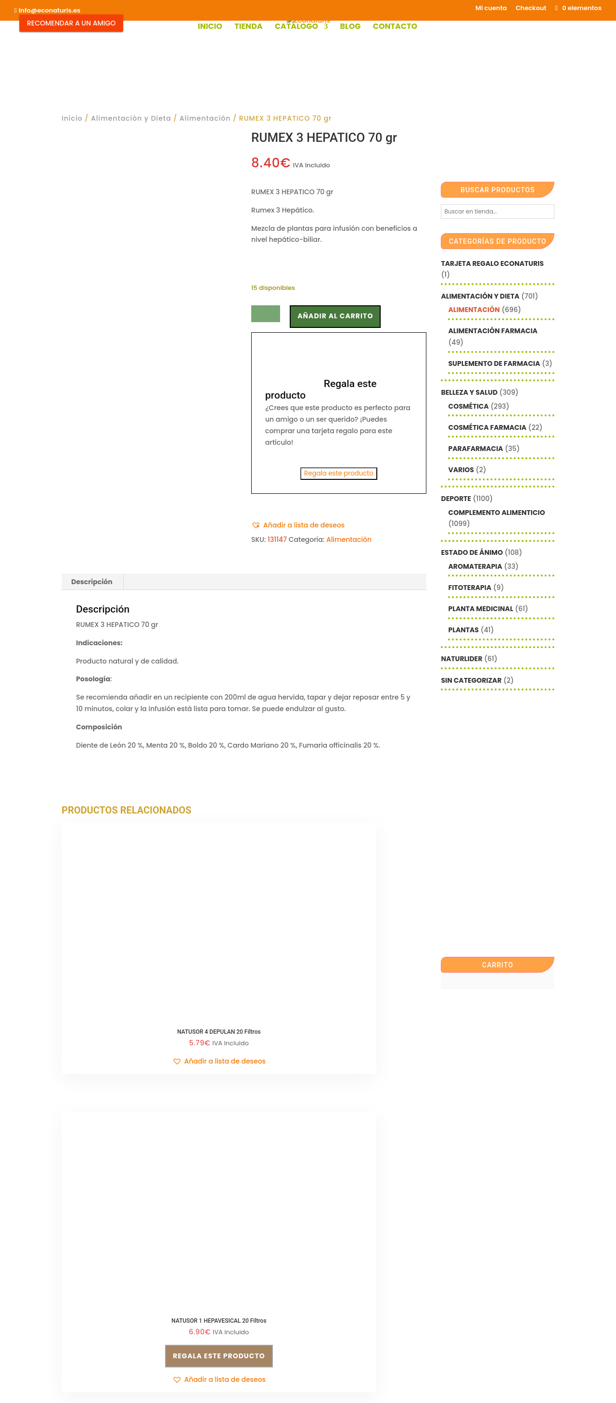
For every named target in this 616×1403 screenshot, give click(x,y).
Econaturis (395, 1336)
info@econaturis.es (94, 1228)
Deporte (456, 498)
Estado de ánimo (471, 552)
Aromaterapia (475, 566)
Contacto (395, 27)
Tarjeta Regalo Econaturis (492, 263)
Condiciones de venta (226, 1167)
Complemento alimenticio (496, 512)
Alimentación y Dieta (131, 118)
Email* (326, 1165)
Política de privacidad (226, 1185)
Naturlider (461, 659)
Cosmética (468, 406)
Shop (235, 1286)
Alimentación (205, 118)
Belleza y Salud (469, 392)
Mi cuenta (491, 9)
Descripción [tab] (92, 582)
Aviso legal (80, 1247)
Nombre (329, 1195)
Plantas (463, 630)
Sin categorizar (471, 680)
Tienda (248, 27)
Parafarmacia (475, 448)
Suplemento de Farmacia (494, 363)
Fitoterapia (469, 587)
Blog (350, 27)
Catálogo (296, 27)
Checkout (530, 9)
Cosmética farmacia (487, 427)
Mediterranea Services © (269, 1336)
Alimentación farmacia (492, 331)
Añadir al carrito (335, 316)
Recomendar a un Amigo (71, 23)
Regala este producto (338, 473)
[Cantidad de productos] (265, 313)
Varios (461, 470)
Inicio (210, 27)
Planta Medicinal (480, 609)
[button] (298, 525)
